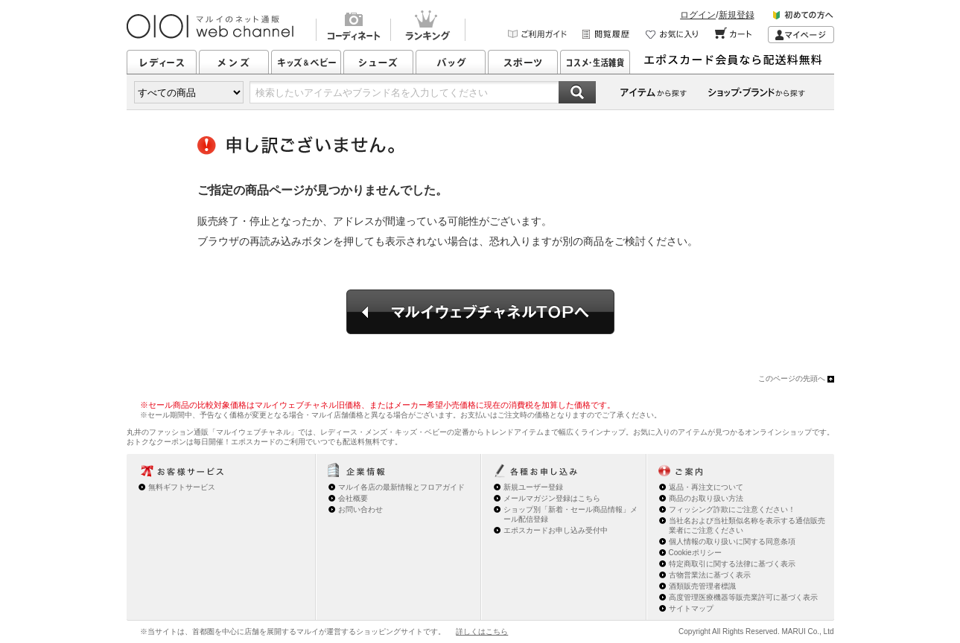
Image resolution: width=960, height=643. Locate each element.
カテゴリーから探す (655, 92)
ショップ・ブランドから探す (759, 92)
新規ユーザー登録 (533, 487)
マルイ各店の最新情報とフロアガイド (401, 487)
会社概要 (353, 498)
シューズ (378, 62)
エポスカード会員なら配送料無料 (737, 62)
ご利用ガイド (538, 34)
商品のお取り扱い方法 (706, 498)
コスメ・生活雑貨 (595, 62)
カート (734, 34)
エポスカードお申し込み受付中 (555, 530)
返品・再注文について (706, 487)
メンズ (234, 62)
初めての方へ (803, 17)
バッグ (451, 62)
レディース (162, 62)
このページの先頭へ (791, 378)
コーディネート (353, 27)
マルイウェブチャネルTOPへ (480, 311)
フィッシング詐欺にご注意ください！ (732, 509)
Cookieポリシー (695, 552)
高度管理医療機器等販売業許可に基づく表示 (743, 597)
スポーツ (523, 62)
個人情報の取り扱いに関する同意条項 (732, 541)
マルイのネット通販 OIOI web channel (211, 26)
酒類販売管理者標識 (702, 586)
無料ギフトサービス (181, 487)
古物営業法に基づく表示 (710, 575)
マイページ (801, 34)
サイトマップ (691, 608)
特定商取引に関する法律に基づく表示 (732, 564)
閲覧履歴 (606, 34)
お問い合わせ (360, 509)
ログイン (698, 15)
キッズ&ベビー (306, 62)
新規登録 (736, 15)
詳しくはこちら (482, 631)
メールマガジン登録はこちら (551, 498)
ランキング (427, 27)
